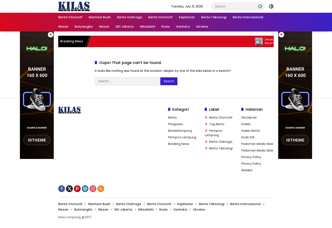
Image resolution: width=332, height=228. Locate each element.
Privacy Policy (251, 157)
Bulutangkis (83, 209)
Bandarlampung (180, 131)
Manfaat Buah (99, 204)
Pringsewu (175, 124)
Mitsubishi (145, 209)
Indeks (246, 124)
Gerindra (180, 209)
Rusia (163, 209)
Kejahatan (185, 204)
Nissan (63, 209)
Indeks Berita (250, 131)
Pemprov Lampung (182, 137)
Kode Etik (248, 137)
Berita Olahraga (220, 142)
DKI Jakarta (123, 209)
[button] (260, 6)
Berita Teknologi (221, 148)
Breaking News (178, 144)
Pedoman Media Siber (257, 144)
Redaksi (246, 170)
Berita (172, 117)
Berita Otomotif (220, 117)
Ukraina (199, 209)
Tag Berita (216, 124)
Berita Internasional (245, 204)
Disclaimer (249, 117)
